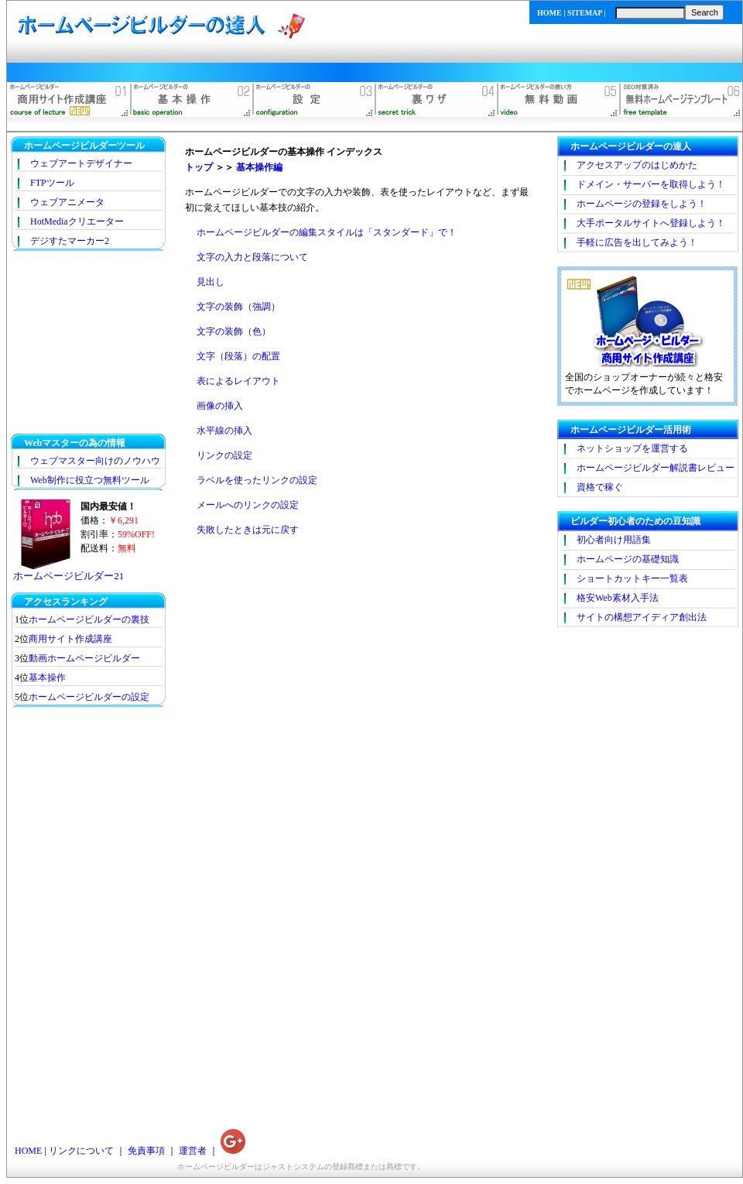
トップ (199, 167)
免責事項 (146, 1150)
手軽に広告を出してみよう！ (637, 242)
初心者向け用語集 (614, 539)
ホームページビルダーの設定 (89, 697)
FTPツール (52, 182)
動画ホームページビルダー (84, 658)
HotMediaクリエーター (77, 221)
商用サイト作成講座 (70, 638)
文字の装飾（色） (234, 331)
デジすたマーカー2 (69, 240)
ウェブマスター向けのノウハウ (95, 460)
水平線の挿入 (224, 430)
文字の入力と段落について (252, 257)
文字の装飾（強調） (238, 306)
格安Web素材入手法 (618, 597)
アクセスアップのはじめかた (637, 165)
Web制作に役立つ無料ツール (89, 480)
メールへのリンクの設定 (248, 504)
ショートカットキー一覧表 (632, 578)
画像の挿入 (220, 405)
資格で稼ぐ (600, 487)
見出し (210, 281)
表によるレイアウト (238, 381)
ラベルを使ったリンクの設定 (257, 480)
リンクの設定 (224, 455)
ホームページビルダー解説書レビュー (655, 467)
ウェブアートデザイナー (81, 163)
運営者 (193, 1150)
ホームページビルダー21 (68, 576)
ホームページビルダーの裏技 (89, 619)
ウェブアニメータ (67, 202)
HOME (549, 13)
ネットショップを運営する (632, 448)
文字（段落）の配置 (238, 356)
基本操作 (47, 677)
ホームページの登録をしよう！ (642, 203)
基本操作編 (259, 167)
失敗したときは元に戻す (248, 529)
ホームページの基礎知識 (628, 559)
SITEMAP (584, 13)
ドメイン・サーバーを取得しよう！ (651, 184)
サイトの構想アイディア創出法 (642, 617)
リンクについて (81, 1150)
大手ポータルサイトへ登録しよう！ (651, 223)
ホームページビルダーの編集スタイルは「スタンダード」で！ (327, 232)
